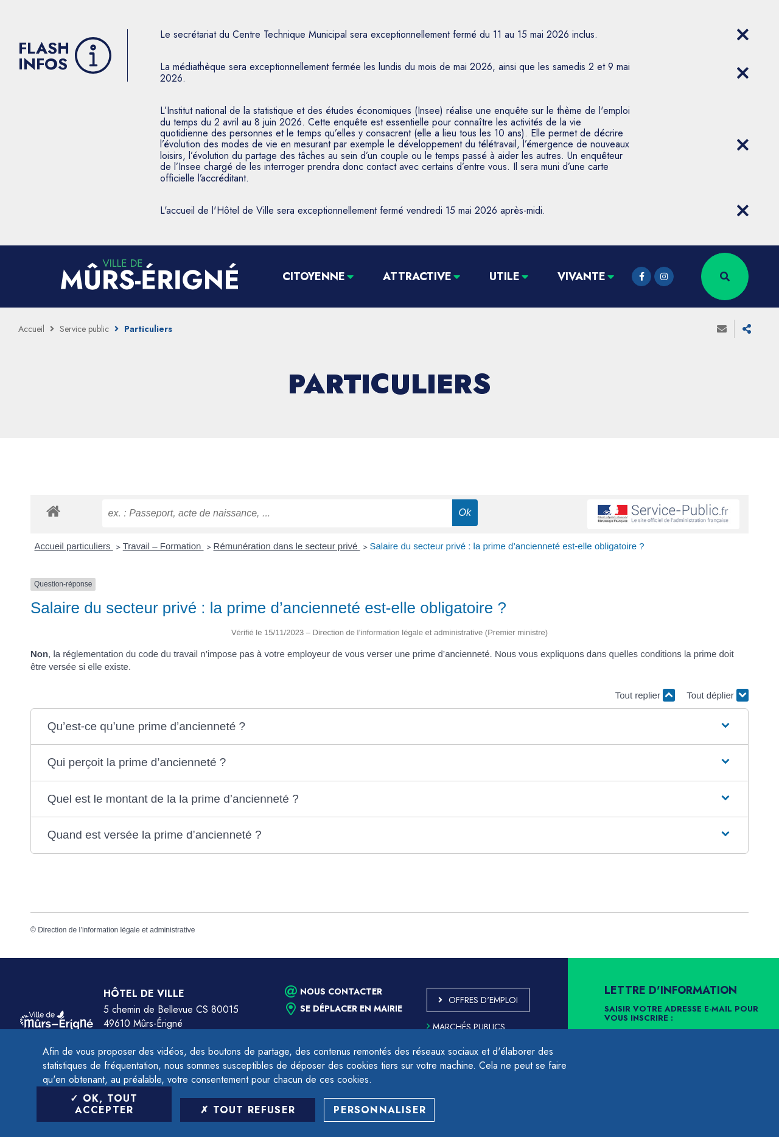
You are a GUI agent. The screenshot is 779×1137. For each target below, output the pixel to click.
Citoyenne (313, 276)
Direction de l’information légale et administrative (116, 930)
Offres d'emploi (483, 1000)
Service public (84, 329)
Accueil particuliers (74, 546)
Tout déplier (717, 695)
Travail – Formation (163, 546)
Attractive (417, 276)
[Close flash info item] (742, 35)
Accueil (31, 329)
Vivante (581, 276)
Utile (504, 276)
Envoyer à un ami (722, 329)
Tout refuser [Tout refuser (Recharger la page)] (247, 1110)
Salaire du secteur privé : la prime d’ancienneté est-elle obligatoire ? (507, 546)
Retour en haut (742, 958)
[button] (389, 727)
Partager (747, 329)
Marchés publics (466, 1027)
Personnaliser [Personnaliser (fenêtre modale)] (380, 1110)
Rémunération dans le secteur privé (287, 546)
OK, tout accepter (104, 1104)
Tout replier (645, 695)
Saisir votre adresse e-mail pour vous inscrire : (681, 1014)
